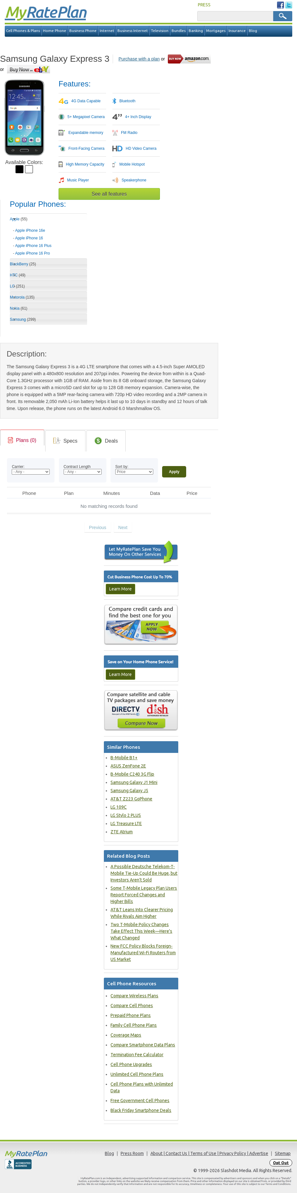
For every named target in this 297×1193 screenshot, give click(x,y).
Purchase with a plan (139, 58)
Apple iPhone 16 (29, 238)
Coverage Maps (126, 1035)
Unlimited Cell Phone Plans (137, 1074)
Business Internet (132, 30)
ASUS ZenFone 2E (128, 765)
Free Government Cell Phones (140, 1100)
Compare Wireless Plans (134, 995)
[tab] (48, 239)
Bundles (179, 30)
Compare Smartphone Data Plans (143, 1044)
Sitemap (283, 1153)
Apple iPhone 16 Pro (32, 253)
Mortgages (215, 30)
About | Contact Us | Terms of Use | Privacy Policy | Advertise (209, 1153)
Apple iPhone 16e (30, 230)
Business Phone (83, 30)
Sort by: (121, 466)
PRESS (204, 4)
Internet (107, 30)
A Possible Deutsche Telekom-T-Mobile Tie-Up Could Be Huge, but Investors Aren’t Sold (144, 873)
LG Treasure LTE (126, 823)
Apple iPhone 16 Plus (33, 245)
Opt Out (281, 1163)
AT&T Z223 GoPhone (131, 798)
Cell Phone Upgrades (131, 1064)
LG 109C (119, 807)
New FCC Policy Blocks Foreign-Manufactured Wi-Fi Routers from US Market (143, 953)
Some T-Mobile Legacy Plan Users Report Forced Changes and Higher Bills (144, 895)
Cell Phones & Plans (23, 30)
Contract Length (77, 466)
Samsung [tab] (23, 319)
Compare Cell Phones (132, 1005)
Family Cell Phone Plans (134, 1025)
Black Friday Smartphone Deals (141, 1110)
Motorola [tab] (22, 297)
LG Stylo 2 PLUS (126, 815)
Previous (97, 527)
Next (123, 527)
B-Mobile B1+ (124, 757)
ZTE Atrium (122, 831)
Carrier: (18, 466)
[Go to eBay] (29, 69)
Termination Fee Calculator (137, 1054)
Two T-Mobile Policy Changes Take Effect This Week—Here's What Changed (141, 931)
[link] (22, 440)
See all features (109, 194)
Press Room (132, 1153)
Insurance (237, 30)
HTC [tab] (17, 275)
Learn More (120, 588)
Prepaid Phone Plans (131, 1015)
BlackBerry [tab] (23, 264)
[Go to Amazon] (189, 59)
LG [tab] (17, 286)
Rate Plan (45, 12)
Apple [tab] (18, 219)
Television (159, 30)
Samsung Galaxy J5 (129, 790)
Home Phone (54, 30)
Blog (253, 30)
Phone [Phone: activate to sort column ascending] (29, 493)
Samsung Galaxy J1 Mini (134, 782)
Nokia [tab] (18, 308)
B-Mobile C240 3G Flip (132, 774)
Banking (196, 30)
